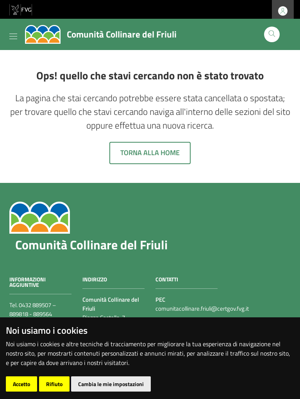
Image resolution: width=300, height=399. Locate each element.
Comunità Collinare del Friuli (91, 244)
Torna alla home (150, 152)
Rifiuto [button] (54, 384)
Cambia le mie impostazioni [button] (111, 384)
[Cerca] (272, 34)
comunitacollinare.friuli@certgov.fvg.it (202, 308)
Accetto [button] (21, 384)
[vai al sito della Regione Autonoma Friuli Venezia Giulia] (20, 9)
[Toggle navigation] (13, 35)
